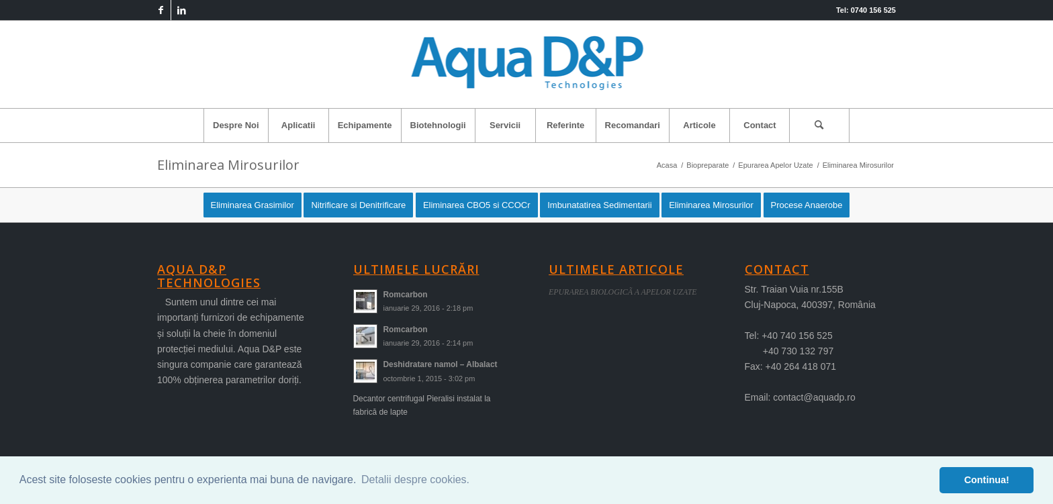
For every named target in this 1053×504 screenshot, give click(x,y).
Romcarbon (405, 294)
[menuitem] (235, 125)
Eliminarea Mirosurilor (228, 165)
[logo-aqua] (526, 64)
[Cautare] (819, 125)
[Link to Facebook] (161, 10)
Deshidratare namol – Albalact (440, 364)
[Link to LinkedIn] (181, 10)
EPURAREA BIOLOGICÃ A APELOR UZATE (623, 292)
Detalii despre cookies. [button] (415, 479)
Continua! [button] (986, 479)
